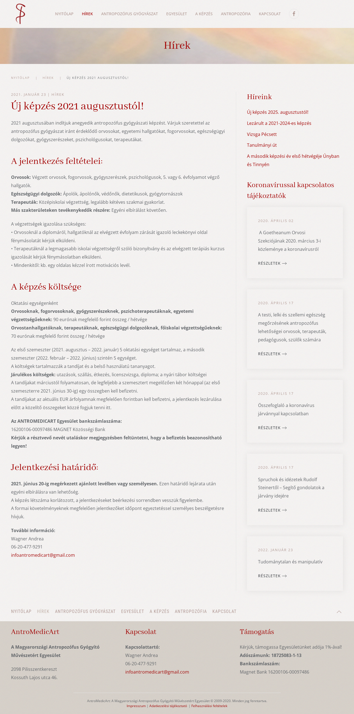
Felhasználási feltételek (209, 705)
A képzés (159, 611)
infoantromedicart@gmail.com (43, 555)
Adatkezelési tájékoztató (168, 705)
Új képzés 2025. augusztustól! (277, 112)
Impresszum (136, 705)
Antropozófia (236, 13)
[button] (339, 612)
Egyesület (176, 13)
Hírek (57, 94)
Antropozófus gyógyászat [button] (129, 13)
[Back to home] (20, 14)
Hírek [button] (87, 13)
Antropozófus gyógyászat (85, 611)
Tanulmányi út (262, 145)
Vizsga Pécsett (262, 134)
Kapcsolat (270, 13)
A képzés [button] (204, 13)
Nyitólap (64, 13)
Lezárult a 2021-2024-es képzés (279, 123)
